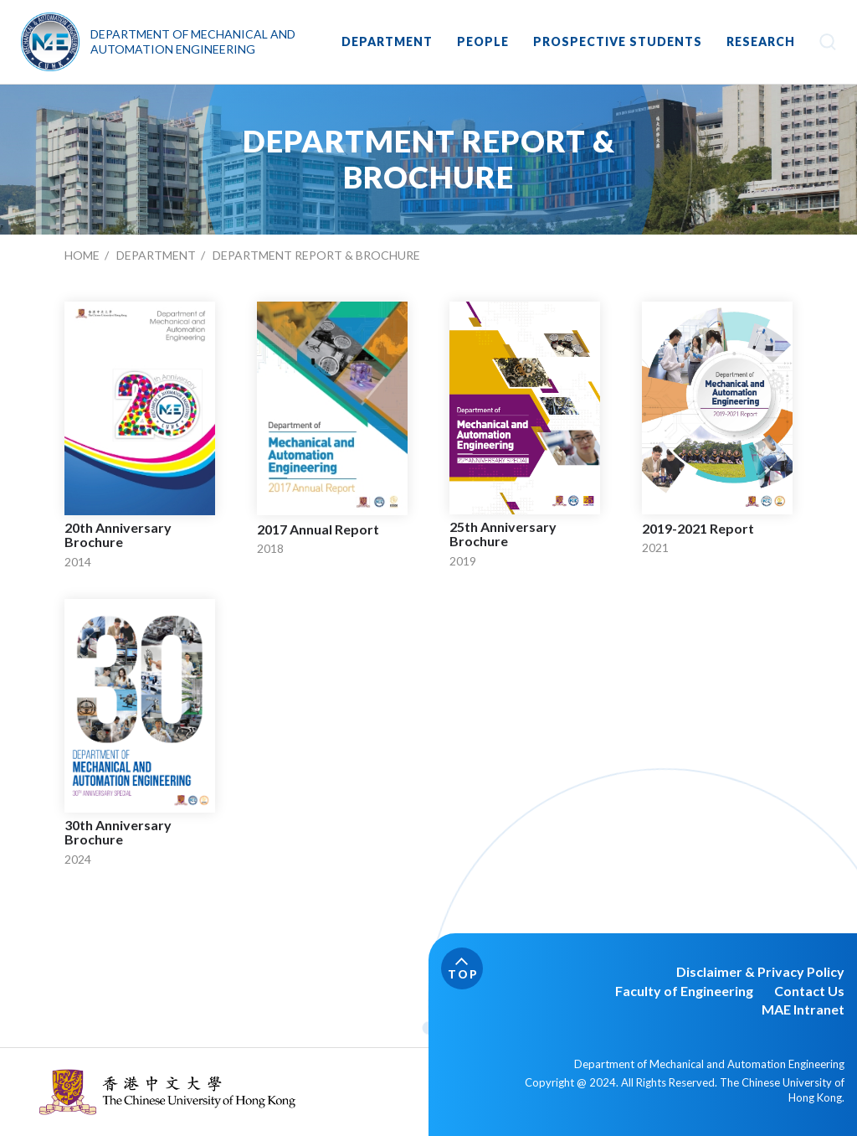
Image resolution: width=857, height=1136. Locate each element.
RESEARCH (760, 41)
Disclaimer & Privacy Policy (760, 971)
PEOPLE (483, 41)
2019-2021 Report (698, 528)
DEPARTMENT (387, 41)
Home (82, 255)
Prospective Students (617, 41)
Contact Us (809, 991)
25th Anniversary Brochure (503, 534)
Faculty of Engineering (684, 991)
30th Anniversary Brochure (118, 832)
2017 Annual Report (318, 529)
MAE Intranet (803, 1009)
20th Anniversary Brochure (118, 535)
